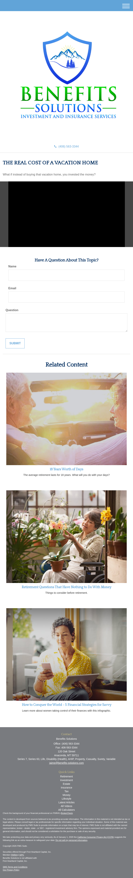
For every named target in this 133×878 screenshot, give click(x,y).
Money (66, 794)
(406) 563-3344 (66, 146)
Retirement (66, 776)
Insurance (66, 787)
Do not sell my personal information (71, 840)
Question (12, 310)
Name (12, 266)
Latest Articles (66, 802)
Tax (67, 791)
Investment (66, 780)
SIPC (21, 855)
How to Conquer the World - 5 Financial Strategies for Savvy (66, 705)
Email (12, 288)
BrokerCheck (67, 813)
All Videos (66, 806)
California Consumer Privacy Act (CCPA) (95, 837)
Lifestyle (66, 798)
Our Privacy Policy (11, 870)
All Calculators (66, 809)
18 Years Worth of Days (66, 469)
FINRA (14, 855)
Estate (66, 783)
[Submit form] (15, 343)
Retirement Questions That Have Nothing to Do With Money (66, 587)
